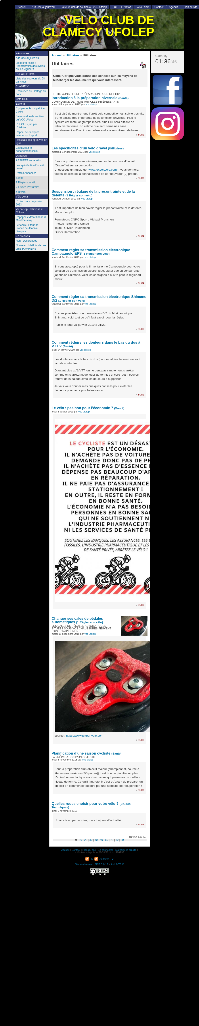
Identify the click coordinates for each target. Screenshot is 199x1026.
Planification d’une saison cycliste (81, 753)
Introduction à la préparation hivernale (85, 98)
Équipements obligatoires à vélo (31, 110)
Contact (158, 7)
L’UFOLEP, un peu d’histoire (27, 126)
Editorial (20, 103)
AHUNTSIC (117, 864)
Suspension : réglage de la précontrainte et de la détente (93, 193)
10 (80, 840)
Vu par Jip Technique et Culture (29, 211)
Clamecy (161, 56)
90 (122, 840)
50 (101, 840)
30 (90, 840)
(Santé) (123, 98)
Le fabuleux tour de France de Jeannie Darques (27, 228)
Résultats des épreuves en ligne (31, 141)
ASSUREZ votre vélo (28, 160)
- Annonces (22, 53)
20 (85, 840)
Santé (19, 177)
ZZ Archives (23, 236)
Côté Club (22, 99)
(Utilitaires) (116, 148)
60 (106, 840)
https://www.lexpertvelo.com (84, 735)
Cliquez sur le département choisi (27, 149)
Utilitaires (72, 55)
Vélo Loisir (142, 7)
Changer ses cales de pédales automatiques (77, 620)
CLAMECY (22, 86)
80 (117, 840)
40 (96, 840)
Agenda (173, 7)
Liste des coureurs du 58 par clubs (30, 80)
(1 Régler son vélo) (78, 195)
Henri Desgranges (26, 240)
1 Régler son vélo (26, 182)
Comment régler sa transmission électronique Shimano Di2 (99, 298)
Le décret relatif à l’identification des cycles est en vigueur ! (30, 66)
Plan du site (89, 850)
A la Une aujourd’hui (43, 7)
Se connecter (105, 850)
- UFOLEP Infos (121, 7)
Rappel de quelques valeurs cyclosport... (27, 134)
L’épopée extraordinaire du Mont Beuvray (31, 219)
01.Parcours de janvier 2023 (29, 203)
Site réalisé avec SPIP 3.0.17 (91, 864)
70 (111, 840)
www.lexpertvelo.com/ (102, 169)
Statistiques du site (125, 850)
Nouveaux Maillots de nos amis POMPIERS (31, 247)
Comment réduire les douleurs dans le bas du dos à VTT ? (96, 344)
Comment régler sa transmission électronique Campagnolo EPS (91, 251)
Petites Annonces (26, 173)
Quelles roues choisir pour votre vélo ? (85, 804)
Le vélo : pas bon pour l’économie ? (82, 408)
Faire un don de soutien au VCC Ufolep (84, 7)
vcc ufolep (91, 104)
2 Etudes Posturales (28, 187)
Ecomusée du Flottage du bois (31, 93)
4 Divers (21, 192)
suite (141, 134)
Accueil (57, 55)
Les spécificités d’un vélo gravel (79, 148)
